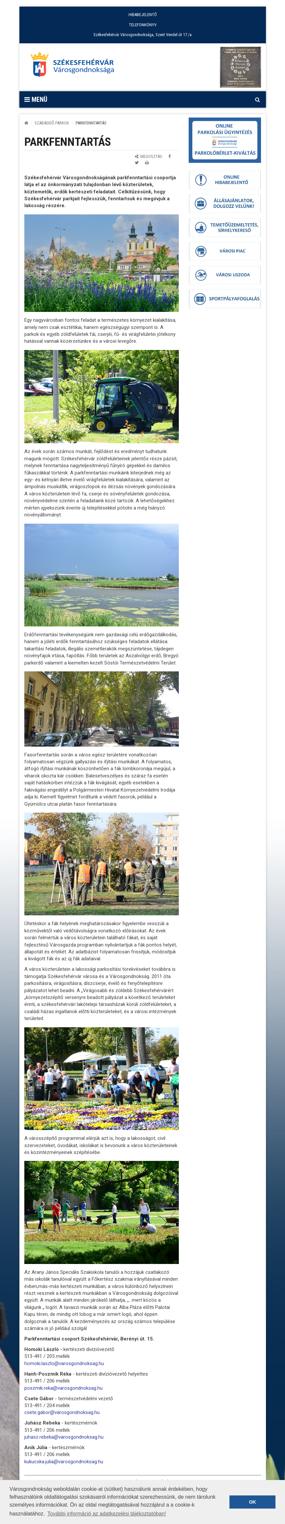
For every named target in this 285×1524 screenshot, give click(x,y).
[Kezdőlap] (26, 122)
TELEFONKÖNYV (142, 24)
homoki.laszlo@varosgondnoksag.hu (64, 1363)
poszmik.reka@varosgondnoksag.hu (63, 1388)
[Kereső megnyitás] (257, 99)
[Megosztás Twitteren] (137, 162)
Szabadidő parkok (52, 122)
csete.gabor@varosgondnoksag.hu (62, 1412)
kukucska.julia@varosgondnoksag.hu (63, 1462)
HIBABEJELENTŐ (143, 14)
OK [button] (252, 1502)
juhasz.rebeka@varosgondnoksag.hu (64, 1437)
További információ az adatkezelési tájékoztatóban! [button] (106, 1513)
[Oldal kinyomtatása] (147, 162)
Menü (35, 99)
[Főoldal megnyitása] (75, 66)
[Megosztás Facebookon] (169, 156)
